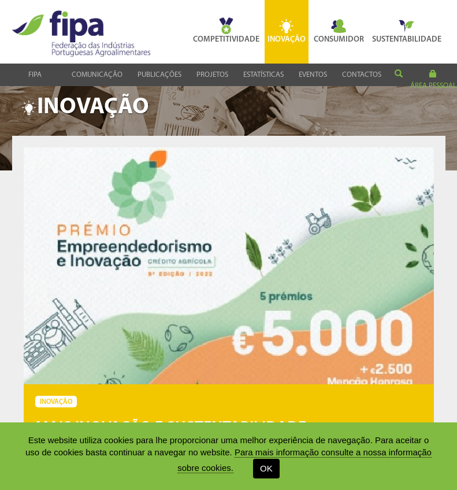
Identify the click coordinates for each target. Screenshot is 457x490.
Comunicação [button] (97, 75)
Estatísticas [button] (263, 75)
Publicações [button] (159, 75)
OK (266, 468)
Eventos (313, 75)
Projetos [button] (212, 75)
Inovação (286, 30)
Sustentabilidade (406, 30)
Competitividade (226, 30)
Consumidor (339, 30)
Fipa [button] (35, 75)
